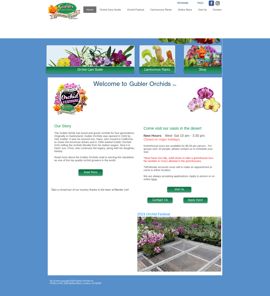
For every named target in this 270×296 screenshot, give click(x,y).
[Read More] (91, 172)
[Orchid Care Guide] (90, 70)
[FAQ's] (200, 3)
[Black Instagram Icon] (217, 3)
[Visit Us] (179, 189)
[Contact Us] (160, 200)
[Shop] (202, 70)
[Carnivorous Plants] (157, 70)
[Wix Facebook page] (211, 3)
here (154, 179)
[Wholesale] (186, 3)
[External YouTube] (93, 220)
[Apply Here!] (195, 200)
